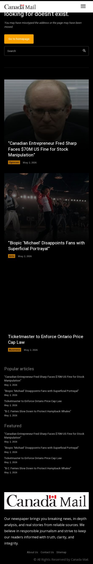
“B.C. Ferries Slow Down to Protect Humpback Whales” (37, 411)
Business (14, 349)
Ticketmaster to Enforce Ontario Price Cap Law (45, 339)
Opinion (14, 162)
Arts (11, 256)
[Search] (84, 51)
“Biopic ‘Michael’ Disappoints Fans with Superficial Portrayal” (46, 246)
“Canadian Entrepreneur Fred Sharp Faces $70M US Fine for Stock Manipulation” (42, 149)
